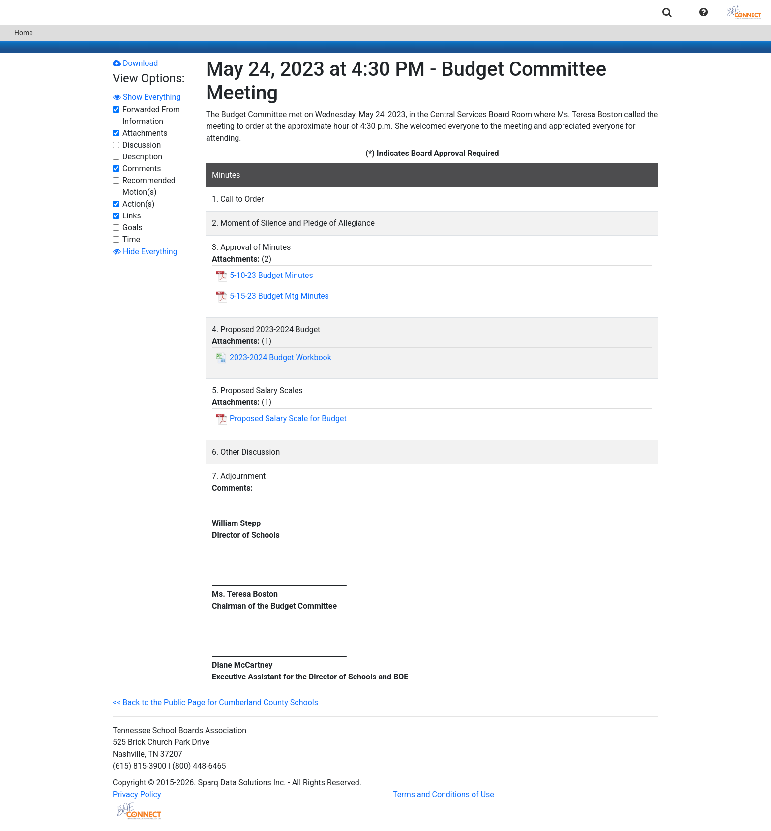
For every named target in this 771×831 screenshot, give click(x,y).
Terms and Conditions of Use (443, 794)
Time (131, 239)
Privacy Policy (137, 794)
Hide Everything (145, 251)
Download (135, 63)
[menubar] (385, 12)
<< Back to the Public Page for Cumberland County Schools (215, 702)
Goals (132, 227)
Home (19, 33)
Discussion (141, 145)
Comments (141, 168)
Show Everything (146, 97)
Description (142, 156)
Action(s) (138, 204)
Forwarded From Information (151, 115)
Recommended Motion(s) (149, 186)
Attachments (145, 133)
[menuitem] (667, 12)
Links (131, 215)
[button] (703, 12)
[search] (667, 12)
